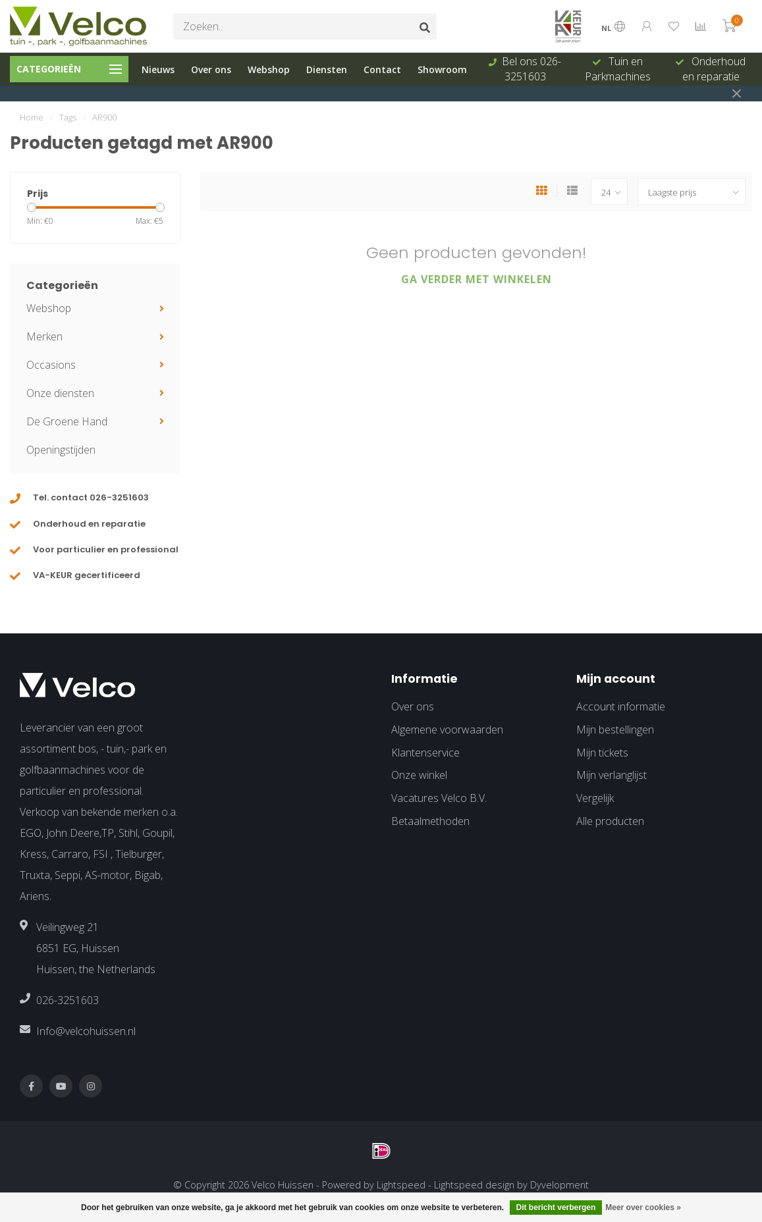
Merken (44, 336)
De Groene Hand (66, 421)
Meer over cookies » (643, 1207)
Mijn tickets (602, 752)
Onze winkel (419, 775)
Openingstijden (60, 449)
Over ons (211, 69)
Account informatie (620, 706)
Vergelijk (595, 798)
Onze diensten (60, 393)
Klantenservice (425, 752)
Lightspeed (401, 1185)
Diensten (326, 69)
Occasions (51, 365)
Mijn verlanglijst (611, 775)
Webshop (269, 69)
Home (31, 117)
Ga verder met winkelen (476, 279)
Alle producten (610, 821)
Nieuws (158, 69)
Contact (382, 69)
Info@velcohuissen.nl (86, 1031)
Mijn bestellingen (615, 729)
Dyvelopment (559, 1185)
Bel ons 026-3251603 (531, 69)
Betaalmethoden (430, 821)
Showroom (442, 69)
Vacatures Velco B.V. (439, 798)
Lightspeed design (474, 1185)
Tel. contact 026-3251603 (91, 497)
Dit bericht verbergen (556, 1207)
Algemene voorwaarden (447, 729)
